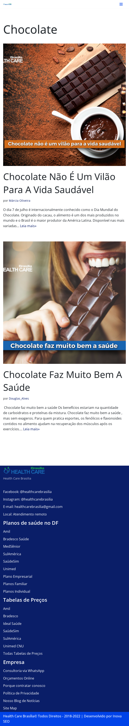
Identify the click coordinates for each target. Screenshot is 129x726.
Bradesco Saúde (16, 539)
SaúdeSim (11, 561)
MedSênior (11, 546)
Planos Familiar (15, 584)
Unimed (9, 569)
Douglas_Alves (19, 398)
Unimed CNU (13, 646)
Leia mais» (28, 226)
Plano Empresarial (17, 576)
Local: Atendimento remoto (25, 514)
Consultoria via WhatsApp (23, 670)
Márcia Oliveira (19, 201)
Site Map (10, 708)
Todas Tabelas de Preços (23, 653)
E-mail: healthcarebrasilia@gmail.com (33, 506)
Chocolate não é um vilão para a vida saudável (59, 183)
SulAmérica (12, 554)
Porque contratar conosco (24, 685)
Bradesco (10, 616)
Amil (6, 531)
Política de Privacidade (21, 693)
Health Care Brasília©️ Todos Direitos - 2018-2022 (41, 716)
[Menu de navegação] (121, 4)
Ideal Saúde (12, 623)
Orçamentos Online (18, 678)
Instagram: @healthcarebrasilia (28, 499)
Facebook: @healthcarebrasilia (27, 491)
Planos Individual (16, 591)
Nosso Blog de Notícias (21, 700)
